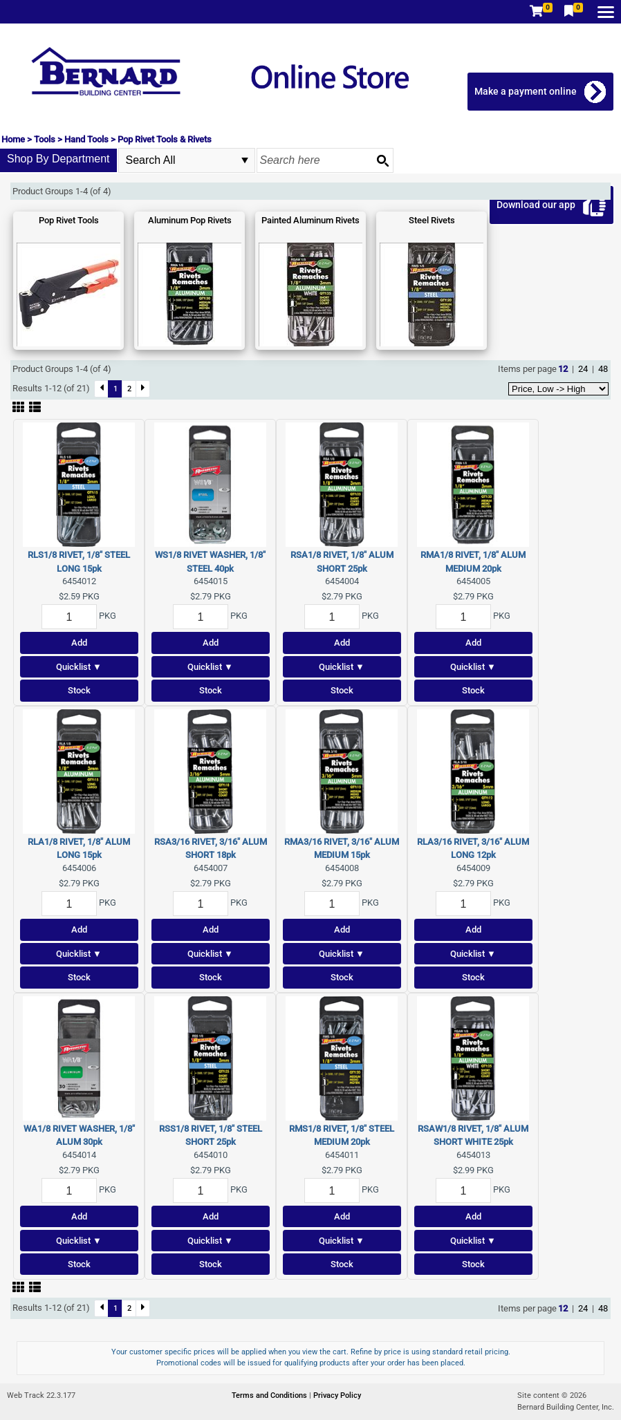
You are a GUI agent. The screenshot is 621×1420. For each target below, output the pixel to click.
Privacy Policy (337, 1395)
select (244, 160)
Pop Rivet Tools (69, 220)
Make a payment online (525, 91)
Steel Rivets (432, 220)
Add (79, 642)
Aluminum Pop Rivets (190, 220)
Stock (79, 690)
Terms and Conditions (270, 1395)
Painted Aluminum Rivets (310, 220)
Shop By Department (58, 159)
